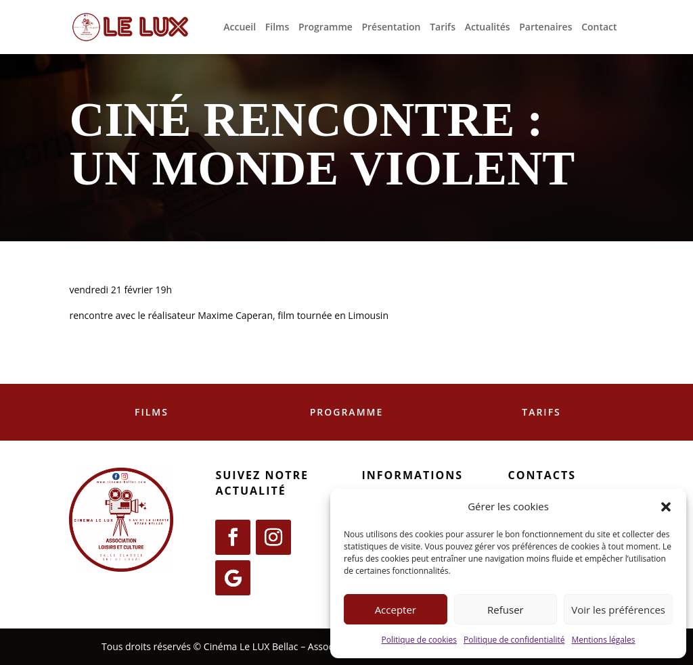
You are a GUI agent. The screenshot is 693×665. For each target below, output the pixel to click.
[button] (666, 507)
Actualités (487, 27)
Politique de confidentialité (514, 639)
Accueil (239, 27)
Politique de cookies (419, 639)
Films (277, 27)
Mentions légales (603, 639)
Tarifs (442, 27)
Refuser (505, 609)
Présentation (390, 27)
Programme (325, 27)
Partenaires (545, 27)
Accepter (395, 609)
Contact (599, 27)
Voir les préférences (618, 609)
